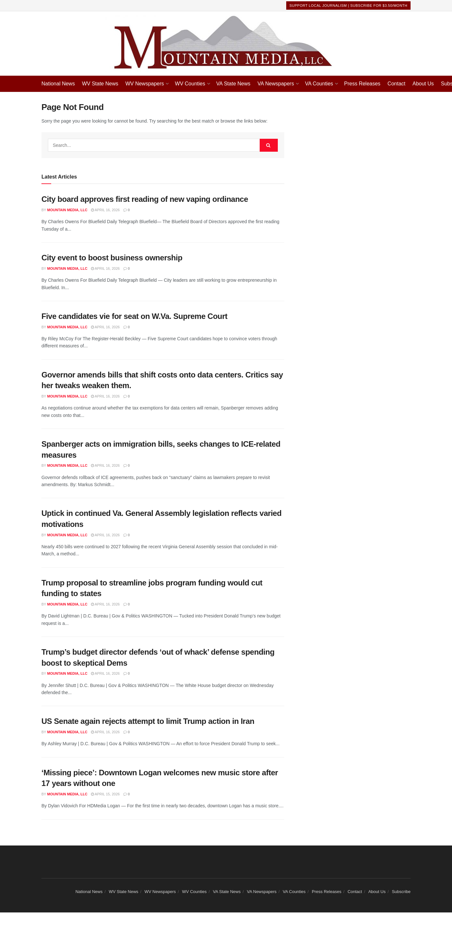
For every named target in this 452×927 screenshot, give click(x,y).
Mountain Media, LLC (67, 210)
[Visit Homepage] (226, 43)
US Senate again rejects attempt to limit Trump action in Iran (147, 721)
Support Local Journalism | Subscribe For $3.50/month (348, 5)
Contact (396, 83)
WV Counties (190, 83)
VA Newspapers (275, 83)
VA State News (233, 83)
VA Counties (319, 83)
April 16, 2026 (105, 210)
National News (58, 83)
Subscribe (401, 891)
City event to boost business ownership (111, 257)
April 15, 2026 (105, 794)
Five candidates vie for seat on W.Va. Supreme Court (134, 316)
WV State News (100, 83)
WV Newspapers (144, 83)
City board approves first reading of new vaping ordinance (144, 199)
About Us (423, 83)
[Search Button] (269, 145)
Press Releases (362, 83)
